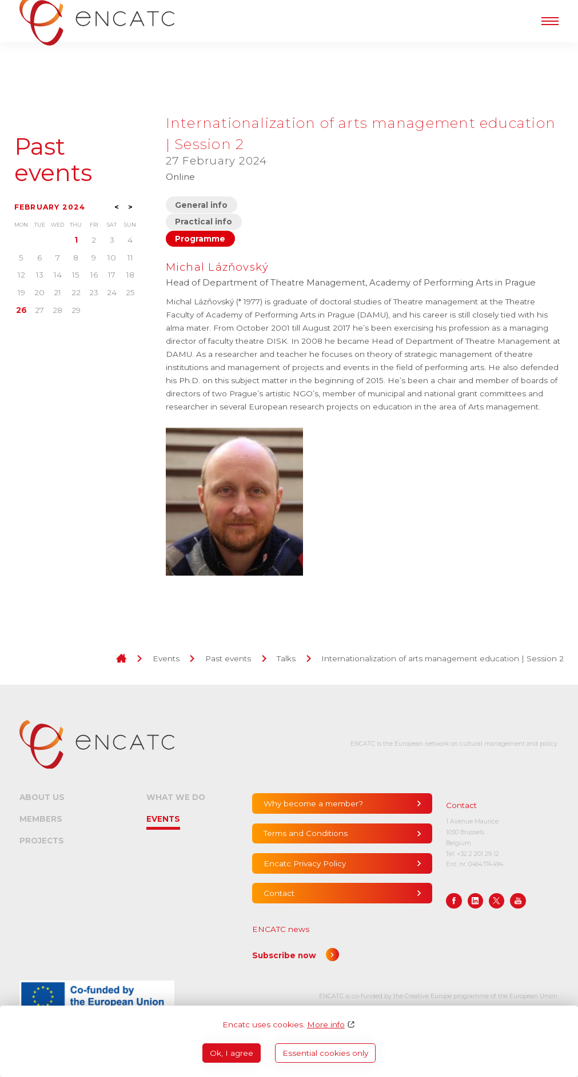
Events (166, 658)
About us (42, 797)
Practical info (203, 221)
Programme (200, 238)
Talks (286, 658)
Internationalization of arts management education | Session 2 (442, 658)
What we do (175, 797)
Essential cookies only (325, 1053)
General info (201, 205)
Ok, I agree (231, 1053)
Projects (41, 840)
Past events (53, 160)
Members (40, 818)
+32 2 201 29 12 (478, 854)
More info (326, 1024)
